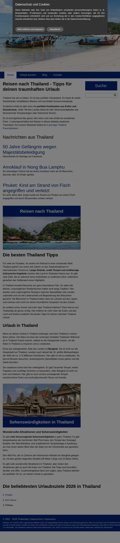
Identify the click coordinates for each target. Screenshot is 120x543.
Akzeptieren (55, 29)
